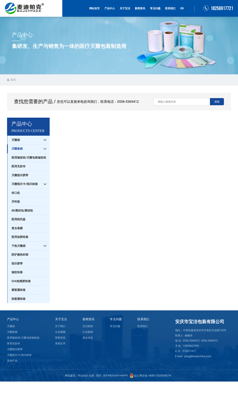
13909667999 (191, 345)
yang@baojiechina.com (197, 356)
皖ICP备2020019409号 (115, 375)
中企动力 (83, 375)
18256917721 (222, 8)
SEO (98, 375)
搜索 (217, 101)
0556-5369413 (209, 340)
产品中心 (22, 35)
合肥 (91, 375)
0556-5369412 (128, 102)
